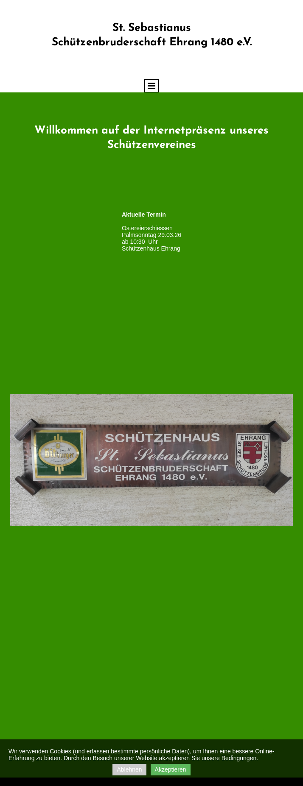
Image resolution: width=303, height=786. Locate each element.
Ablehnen (129, 769)
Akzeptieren (170, 769)
